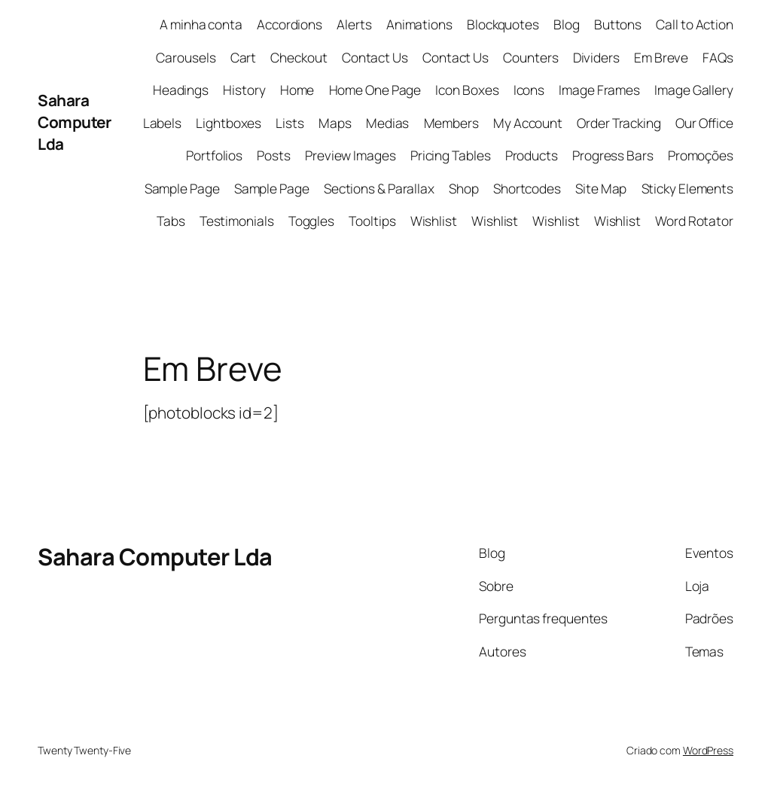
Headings (181, 90)
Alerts (354, 24)
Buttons (617, 24)
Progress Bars (613, 155)
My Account (527, 123)
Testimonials (237, 221)
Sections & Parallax (379, 188)
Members (451, 123)
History (244, 90)
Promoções (700, 155)
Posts (274, 155)
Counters (530, 57)
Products (531, 155)
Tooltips (372, 221)
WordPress (708, 750)
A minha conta (201, 24)
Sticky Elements (687, 188)
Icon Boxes (466, 90)
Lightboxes (228, 123)
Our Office (704, 123)
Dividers (596, 57)
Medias (387, 123)
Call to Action (694, 24)
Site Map (600, 188)
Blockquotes (503, 24)
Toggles (311, 221)
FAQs (717, 57)
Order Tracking (619, 123)
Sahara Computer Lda (74, 122)
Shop (464, 188)
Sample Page (182, 188)
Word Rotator (694, 221)
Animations (419, 24)
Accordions (289, 24)
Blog (566, 24)
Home (297, 90)
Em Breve (661, 57)
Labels (162, 123)
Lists (290, 123)
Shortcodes (527, 188)
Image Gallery (693, 90)
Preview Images (350, 155)
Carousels (185, 57)
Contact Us (375, 57)
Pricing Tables (450, 155)
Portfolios (214, 155)
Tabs (171, 221)
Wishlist (433, 221)
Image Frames (599, 90)
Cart (243, 57)
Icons (529, 90)
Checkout (298, 57)
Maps (335, 123)
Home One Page (375, 90)
